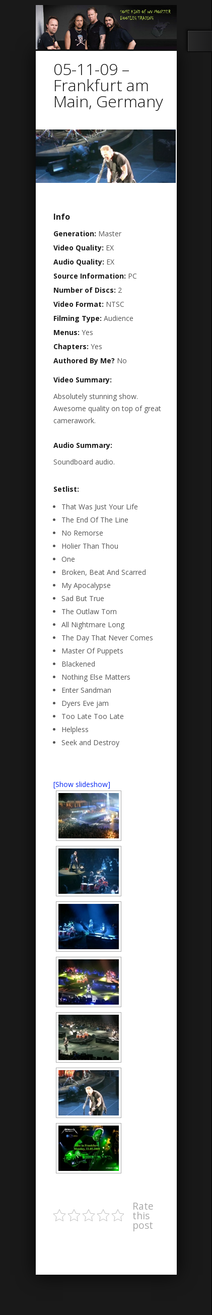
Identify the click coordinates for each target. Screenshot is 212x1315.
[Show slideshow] (81, 784)
